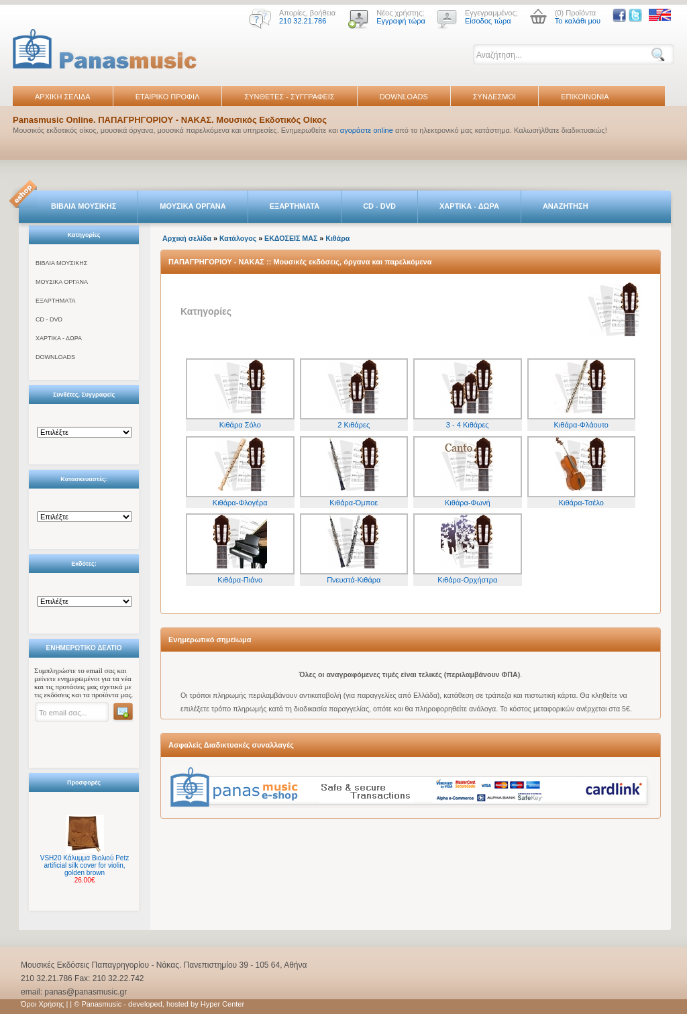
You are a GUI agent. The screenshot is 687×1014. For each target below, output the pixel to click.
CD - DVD (379, 206)
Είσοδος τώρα (488, 21)
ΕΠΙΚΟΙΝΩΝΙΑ (585, 97)
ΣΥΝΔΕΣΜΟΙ (494, 97)
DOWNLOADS (404, 97)
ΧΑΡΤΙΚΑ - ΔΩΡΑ (469, 206)
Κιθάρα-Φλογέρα (240, 503)
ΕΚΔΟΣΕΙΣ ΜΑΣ (290, 238)
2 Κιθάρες (353, 425)
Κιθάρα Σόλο (240, 425)
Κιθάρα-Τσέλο (581, 503)
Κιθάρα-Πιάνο (239, 580)
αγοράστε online (366, 130)
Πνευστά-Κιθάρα (353, 580)
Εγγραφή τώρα (400, 21)
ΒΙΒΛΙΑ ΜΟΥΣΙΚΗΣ (83, 206)
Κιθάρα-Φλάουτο (581, 425)
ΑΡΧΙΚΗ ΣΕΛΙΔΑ (63, 97)
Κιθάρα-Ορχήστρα (467, 580)
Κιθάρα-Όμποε (353, 503)
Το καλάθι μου (577, 21)
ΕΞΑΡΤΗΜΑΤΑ (294, 206)
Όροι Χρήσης (42, 1004)
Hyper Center (222, 1004)
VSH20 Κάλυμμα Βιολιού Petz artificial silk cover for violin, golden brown (84, 865)
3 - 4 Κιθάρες (467, 425)
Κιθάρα (337, 238)
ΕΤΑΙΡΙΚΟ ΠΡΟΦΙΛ (168, 97)
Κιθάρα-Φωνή (467, 503)
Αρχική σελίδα (186, 238)
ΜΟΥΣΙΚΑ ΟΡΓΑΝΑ (193, 206)
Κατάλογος (237, 238)
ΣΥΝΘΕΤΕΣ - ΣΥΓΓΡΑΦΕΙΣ (289, 97)
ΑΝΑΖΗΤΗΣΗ (565, 206)
